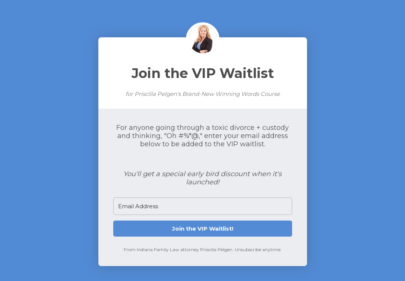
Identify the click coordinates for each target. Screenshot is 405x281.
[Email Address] (202, 206)
